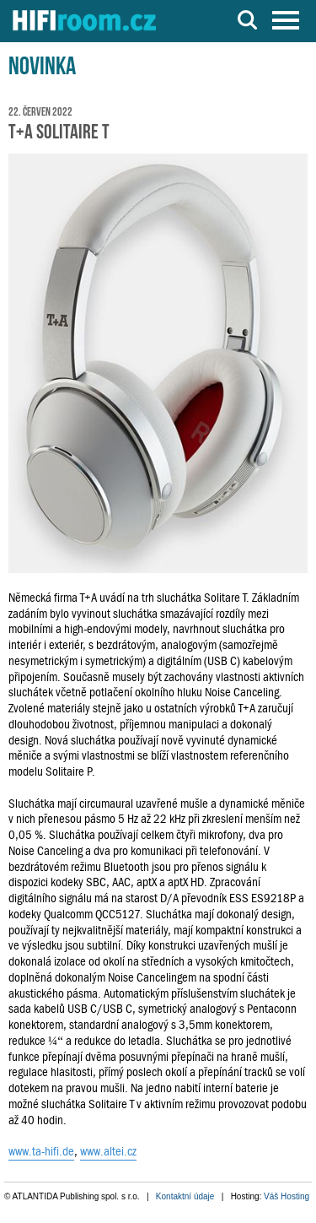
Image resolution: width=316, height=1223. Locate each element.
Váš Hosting (286, 1196)
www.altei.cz (108, 1151)
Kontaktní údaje (185, 1196)
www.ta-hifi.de (41, 1151)
